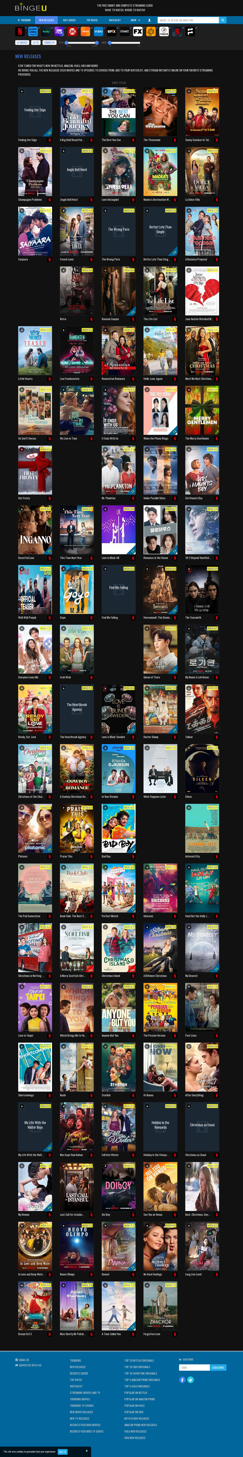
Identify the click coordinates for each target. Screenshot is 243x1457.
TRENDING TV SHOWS (82, 1405)
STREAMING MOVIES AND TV (85, 1392)
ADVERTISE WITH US (30, 1365)
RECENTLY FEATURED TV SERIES (86, 1431)
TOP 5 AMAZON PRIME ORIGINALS (142, 1380)
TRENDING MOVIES (80, 1399)
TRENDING (24, 20)
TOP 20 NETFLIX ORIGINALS (139, 1360)
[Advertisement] (35, 291)
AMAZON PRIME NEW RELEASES (140, 1425)
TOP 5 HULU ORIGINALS (137, 1386)
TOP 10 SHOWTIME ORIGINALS (140, 1373)
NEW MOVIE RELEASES (81, 1412)
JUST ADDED (69, 20)
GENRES (49, 42)
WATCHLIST (115, 20)
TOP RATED (92, 20)
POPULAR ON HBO (133, 1412)
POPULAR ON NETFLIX (135, 1392)
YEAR (61, 42)
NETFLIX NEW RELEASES (136, 1418)
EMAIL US (24, 1360)
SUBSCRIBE (218, 1367)
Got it (62, 1452)
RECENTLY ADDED (79, 1373)
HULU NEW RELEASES (135, 1431)
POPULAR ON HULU (134, 1405)
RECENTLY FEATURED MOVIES (85, 1425)
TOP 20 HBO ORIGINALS (137, 1367)
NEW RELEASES (46, 20)
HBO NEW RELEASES (134, 1438)
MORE (135, 20)
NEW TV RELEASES (79, 1418)
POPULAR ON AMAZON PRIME (139, 1399)
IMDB (104, 42)
